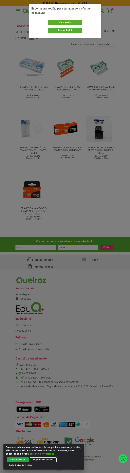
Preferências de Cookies (20, 466)
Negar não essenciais (43, 461)
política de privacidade (42, 454)
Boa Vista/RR (65, 30)
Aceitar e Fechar (18, 461)
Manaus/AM (65, 22)
